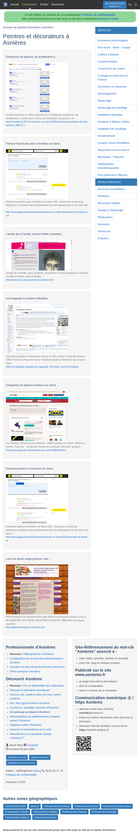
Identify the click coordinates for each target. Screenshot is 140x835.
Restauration (105, 217)
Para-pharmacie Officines (112, 175)
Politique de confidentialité (99, 14)
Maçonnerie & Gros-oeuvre (113, 149)
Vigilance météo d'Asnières (25, 724)
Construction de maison (111, 68)
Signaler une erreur (40, 757)
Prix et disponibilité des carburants (43, 685)
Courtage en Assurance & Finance (113, 77)
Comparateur (29, 4)
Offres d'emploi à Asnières (25, 671)
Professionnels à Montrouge (56, 806)
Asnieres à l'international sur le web (30, 729)
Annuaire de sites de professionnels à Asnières (37, 666)
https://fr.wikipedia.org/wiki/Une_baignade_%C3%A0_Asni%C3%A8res (42, 367)
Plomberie (104, 196)
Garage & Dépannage (110, 210)
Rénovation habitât (109, 203)
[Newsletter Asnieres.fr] (130, 4)
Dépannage (104, 100)
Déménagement (107, 93)
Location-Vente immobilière (113, 142)
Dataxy (37, 770)
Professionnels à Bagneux (17, 817)
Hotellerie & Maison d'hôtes (114, 121)
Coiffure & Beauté (108, 54)
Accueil (14, 4)
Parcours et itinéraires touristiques (30, 690)
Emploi (44, 4)
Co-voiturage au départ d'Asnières (30, 712)
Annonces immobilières (111, 189)
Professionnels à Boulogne (104, 812)
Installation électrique (110, 114)
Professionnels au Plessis (86, 806)
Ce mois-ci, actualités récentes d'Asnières (34, 707)
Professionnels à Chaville (16, 812)
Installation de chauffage (112, 128)
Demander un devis (17, 757)
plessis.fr (35, 806)
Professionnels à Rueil (15, 806)
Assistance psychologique (113, 40)
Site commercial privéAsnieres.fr (115, 4)
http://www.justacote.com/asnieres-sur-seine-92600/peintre (36, 450)
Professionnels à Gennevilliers (117, 806)
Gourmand (57, 4)
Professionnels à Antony (45, 817)
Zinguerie (103, 238)
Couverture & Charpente (112, 86)
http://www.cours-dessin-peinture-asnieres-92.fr (30, 280)
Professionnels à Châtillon (45, 812)
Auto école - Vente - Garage (114, 47)
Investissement (106, 135)
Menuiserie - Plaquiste (111, 157)
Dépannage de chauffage (112, 107)
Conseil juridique (107, 61)
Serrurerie (103, 224)
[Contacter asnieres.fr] (136, 4)
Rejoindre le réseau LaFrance (21, 763)
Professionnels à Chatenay (74, 812)
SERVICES (104, 30)
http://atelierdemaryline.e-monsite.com (25, 627)
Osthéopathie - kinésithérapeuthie (108, 166)
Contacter (32, 745)
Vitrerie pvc (104, 231)
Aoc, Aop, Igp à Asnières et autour (30, 703)
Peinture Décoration (109, 182)
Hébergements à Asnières (38, 654)
